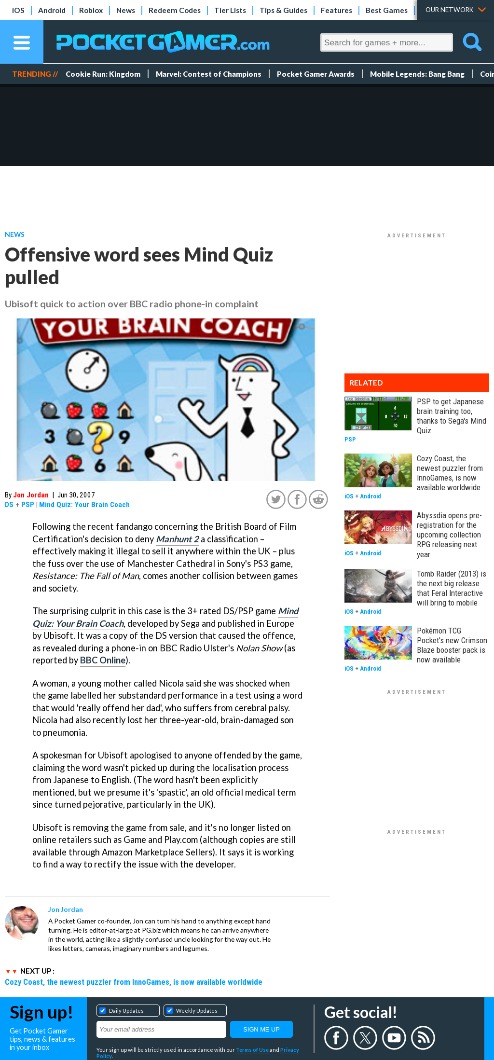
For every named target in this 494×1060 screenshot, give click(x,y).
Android (52, 10)
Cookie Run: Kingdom (103, 73)
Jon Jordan (31, 495)
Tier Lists (230, 10)
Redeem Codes (175, 10)
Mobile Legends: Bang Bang (417, 73)
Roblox (91, 10)
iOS (18, 10)
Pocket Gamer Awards (316, 73)
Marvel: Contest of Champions (208, 73)
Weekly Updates (197, 1010)
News (125, 10)
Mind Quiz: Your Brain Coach (84, 504)
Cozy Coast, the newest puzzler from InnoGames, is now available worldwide (133, 982)
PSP (27, 504)
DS (9, 504)
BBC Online (102, 660)
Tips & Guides (283, 10)
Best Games (387, 10)
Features (336, 10)
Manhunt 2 (177, 539)
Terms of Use (252, 1049)
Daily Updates (126, 1010)
